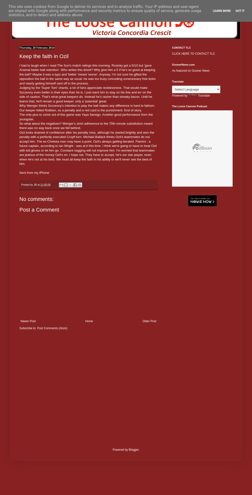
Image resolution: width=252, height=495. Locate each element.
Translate (199, 95)
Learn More (222, 11)
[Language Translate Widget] (196, 89)
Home (89, 321)
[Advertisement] (202, 242)
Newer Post (28, 321)
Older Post (149, 321)
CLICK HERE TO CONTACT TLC (193, 53)
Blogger (134, 449)
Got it (240, 11)
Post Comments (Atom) (52, 328)
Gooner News (200, 70)
